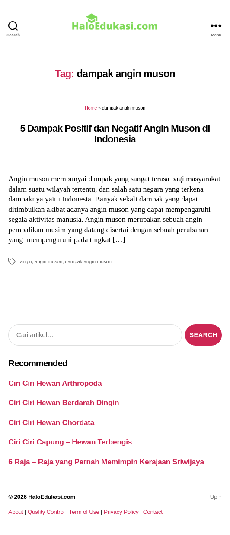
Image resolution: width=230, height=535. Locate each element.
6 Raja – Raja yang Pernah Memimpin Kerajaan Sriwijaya (106, 461)
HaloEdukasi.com (51, 497)
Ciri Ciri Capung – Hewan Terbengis (70, 441)
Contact (153, 512)
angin (26, 261)
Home (91, 107)
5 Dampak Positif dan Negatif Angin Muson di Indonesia (115, 134)
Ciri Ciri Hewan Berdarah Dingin (63, 402)
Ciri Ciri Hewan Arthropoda (55, 383)
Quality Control (46, 512)
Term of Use (84, 512)
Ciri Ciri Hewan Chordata (51, 422)
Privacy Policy (121, 512)
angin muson (48, 261)
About (15, 512)
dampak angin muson (88, 261)
